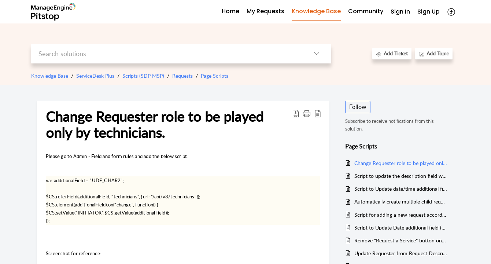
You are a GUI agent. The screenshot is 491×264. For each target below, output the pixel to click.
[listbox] (316, 53)
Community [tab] (365, 11)
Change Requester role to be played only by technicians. (154, 125)
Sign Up (428, 11)
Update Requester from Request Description (400, 253)
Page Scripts (214, 75)
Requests (182, 75)
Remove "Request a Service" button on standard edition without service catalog (400, 240)
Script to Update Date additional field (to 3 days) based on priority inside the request (400, 227)
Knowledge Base (49, 75)
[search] (166, 53)
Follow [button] (357, 107)
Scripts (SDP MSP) (143, 75)
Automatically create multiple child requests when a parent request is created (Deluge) (400, 201)
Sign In (400, 11)
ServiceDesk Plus (95, 75)
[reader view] (317, 113)
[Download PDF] (295, 113)
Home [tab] (230, 11)
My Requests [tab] (265, 11)
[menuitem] (400, 12)
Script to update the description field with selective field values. (400, 175)
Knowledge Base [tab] (316, 11)
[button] (306, 113)
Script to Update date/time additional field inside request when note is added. (400, 188)
